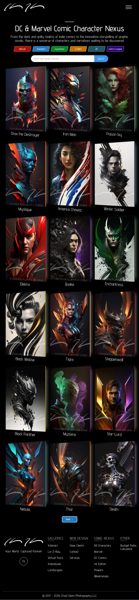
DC (96, 48)
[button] (128, 7)
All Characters (102, 545)
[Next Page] (69, 519)
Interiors (53, 545)
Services (75, 557)
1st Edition (100, 564)
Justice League (115, 48)
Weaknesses (101, 576)
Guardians (59, 48)
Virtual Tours (55, 557)
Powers (98, 570)
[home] (24, 7)
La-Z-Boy (54, 551)
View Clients (77, 545)
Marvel (22, 48)
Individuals (54, 564)
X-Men (78, 48)
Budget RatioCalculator (128, 547)
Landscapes (55, 570)
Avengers (41, 48)
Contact (74, 551)
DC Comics (100, 557)
